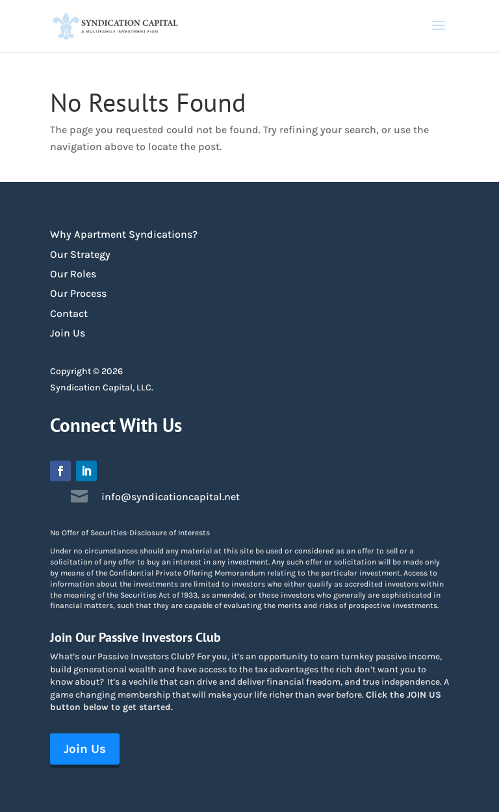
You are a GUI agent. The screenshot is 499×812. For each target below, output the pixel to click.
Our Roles (73, 274)
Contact (69, 313)
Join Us (67, 333)
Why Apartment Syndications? (124, 234)
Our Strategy (80, 254)
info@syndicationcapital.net (170, 496)
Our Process (78, 293)
